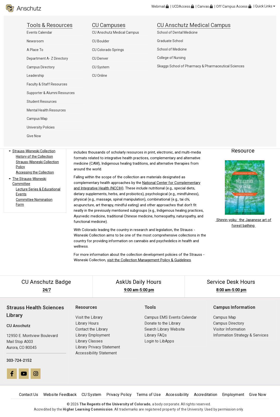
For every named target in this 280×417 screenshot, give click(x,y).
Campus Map (37, 119)
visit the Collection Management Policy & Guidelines (149, 260)
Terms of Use (149, 394)
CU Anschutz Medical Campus (115, 32)
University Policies (41, 127)
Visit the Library (89, 317)
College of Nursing (171, 58)
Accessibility (177, 394)
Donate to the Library (162, 323)
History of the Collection (34, 156)
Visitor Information (229, 329)
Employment (233, 394)
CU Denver (100, 58)
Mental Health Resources (46, 110)
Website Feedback (60, 394)
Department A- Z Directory (47, 58)
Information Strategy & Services (240, 335)
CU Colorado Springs (108, 50)
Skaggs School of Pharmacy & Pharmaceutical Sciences (200, 66)
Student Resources (42, 102)
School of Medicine (172, 49)
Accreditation (205, 394)
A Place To (35, 50)
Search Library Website (164, 329)
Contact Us (28, 394)
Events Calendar (39, 32)
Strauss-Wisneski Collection (33, 151)
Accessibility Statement (96, 353)
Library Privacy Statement (97, 347)
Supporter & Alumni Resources (51, 93)
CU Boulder (100, 41)
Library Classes (89, 341)
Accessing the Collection (35, 172)
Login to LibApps (159, 341)
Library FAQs (155, 335)
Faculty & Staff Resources (47, 84)
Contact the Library (91, 329)
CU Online (99, 76)
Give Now (34, 136)
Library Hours (87, 323)
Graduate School (170, 41)
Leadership (35, 76)
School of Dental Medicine (177, 32)
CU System (100, 67)
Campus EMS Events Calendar (170, 317)
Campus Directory (41, 67)
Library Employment (92, 335)
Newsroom (35, 41)
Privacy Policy (119, 394)
